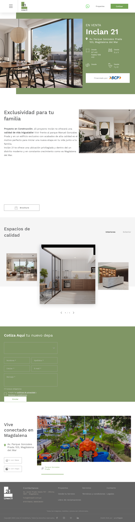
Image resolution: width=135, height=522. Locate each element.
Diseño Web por (111, 518)
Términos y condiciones (93, 494)
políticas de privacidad (26, 392)
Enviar (15, 399)
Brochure (21, 207)
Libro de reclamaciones (69, 500)
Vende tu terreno (66, 494)
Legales (110, 494)
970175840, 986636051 (33, 502)
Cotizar (119, 6)
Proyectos (100, 6)
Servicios (86, 488)
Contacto (111, 488)
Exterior (127, 232)
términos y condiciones (17, 395)
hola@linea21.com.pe (32, 498)
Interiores (111, 232)
